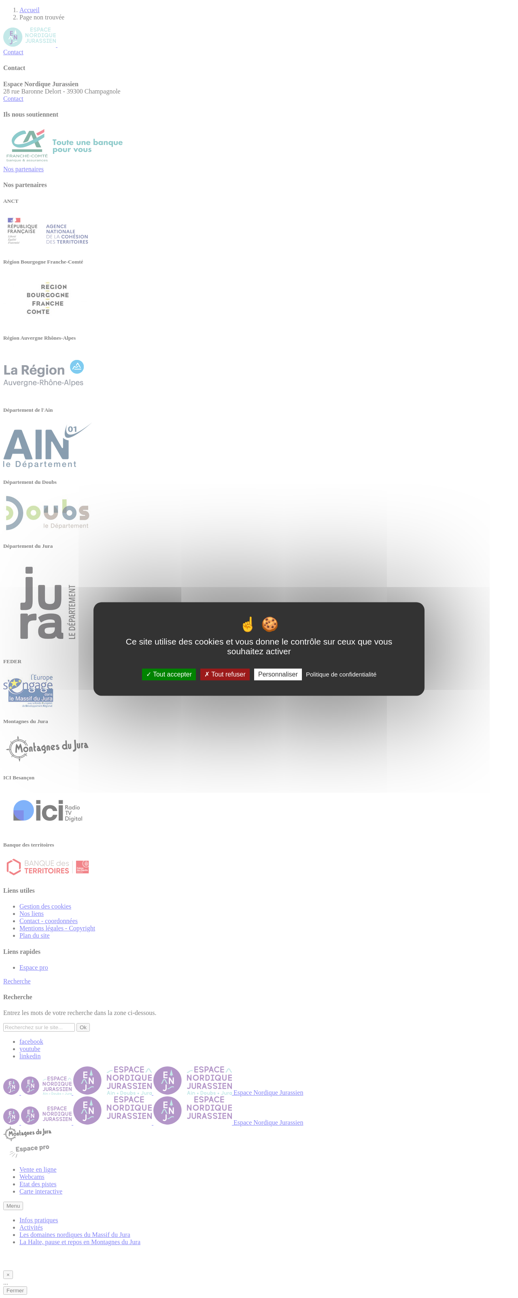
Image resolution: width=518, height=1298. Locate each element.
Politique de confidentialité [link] (341, 674)
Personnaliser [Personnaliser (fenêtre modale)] (278, 674)
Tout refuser (225, 674)
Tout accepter (169, 674)
